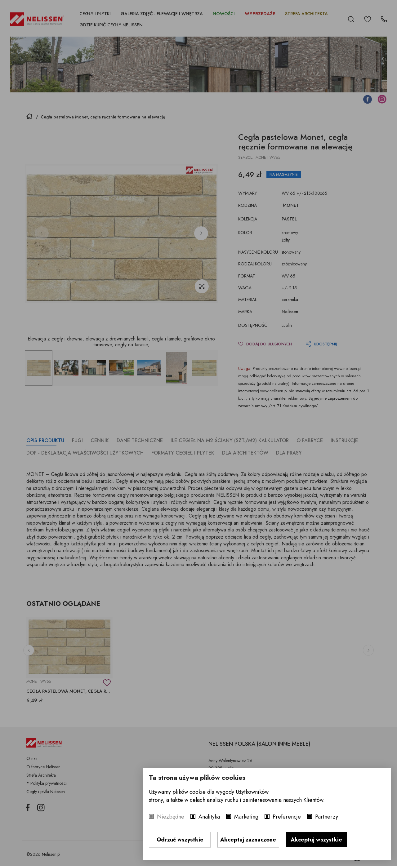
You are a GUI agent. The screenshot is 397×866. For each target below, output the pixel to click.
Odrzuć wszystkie (180, 840)
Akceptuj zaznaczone (248, 840)
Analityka (209, 817)
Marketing (246, 817)
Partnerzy (326, 817)
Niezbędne (170, 817)
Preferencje (287, 817)
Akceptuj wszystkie (316, 840)
